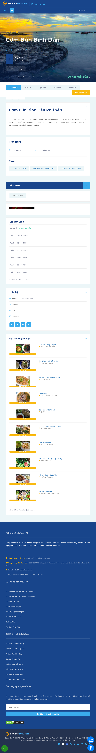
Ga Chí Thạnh (18, 195)
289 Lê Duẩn (45, 461)
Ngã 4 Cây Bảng (46, 444)
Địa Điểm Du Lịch (13, 607)
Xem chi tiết (23, 354)
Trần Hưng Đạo (46, 477)
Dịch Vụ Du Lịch (12, 601)
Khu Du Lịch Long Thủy (49, 493)
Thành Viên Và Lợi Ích (15, 649)
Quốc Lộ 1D (44, 379)
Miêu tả (28, 88)
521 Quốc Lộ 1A (18, 50)
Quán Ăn (21, 77)
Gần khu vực (49, 185)
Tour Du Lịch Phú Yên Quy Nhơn (19, 591)
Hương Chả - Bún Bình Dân (50, 426)
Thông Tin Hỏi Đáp (14, 654)
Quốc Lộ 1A (44, 412)
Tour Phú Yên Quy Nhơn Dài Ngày (20, 596)
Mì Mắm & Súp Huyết (47, 345)
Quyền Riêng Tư (13, 659)
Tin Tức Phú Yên (13, 627)
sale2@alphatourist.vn (23, 570)
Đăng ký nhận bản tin (48, 714)
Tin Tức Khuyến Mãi (14, 674)
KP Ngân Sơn (45, 428)
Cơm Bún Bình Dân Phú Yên (43, 168)
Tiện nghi (42, 88)
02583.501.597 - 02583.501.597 (30, 574)
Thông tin (13, 88)
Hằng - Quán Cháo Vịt (48, 475)
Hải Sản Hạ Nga (45, 491)
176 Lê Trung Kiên (47, 347)
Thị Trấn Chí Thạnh (48, 395)
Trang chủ (10, 77)
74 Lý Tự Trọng (46, 363)
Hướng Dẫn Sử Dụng (14, 664)
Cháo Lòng (43, 394)
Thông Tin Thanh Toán (16, 679)
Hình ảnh (57, 88)
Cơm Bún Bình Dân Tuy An (71, 168)
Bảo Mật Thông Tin (14, 669)
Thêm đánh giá (15, 69)
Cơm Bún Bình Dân (19, 168)
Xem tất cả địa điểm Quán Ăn (22, 510)
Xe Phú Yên (10, 622)
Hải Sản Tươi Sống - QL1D (49, 377)
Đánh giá (72, 88)
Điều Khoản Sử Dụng (15, 644)
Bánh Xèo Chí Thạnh (47, 410)
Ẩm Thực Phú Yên (13, 617)
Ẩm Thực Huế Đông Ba (48, 361)
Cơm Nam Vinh (45, 442)
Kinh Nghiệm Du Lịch (15, 612)
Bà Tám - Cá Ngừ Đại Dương (50, 459)
